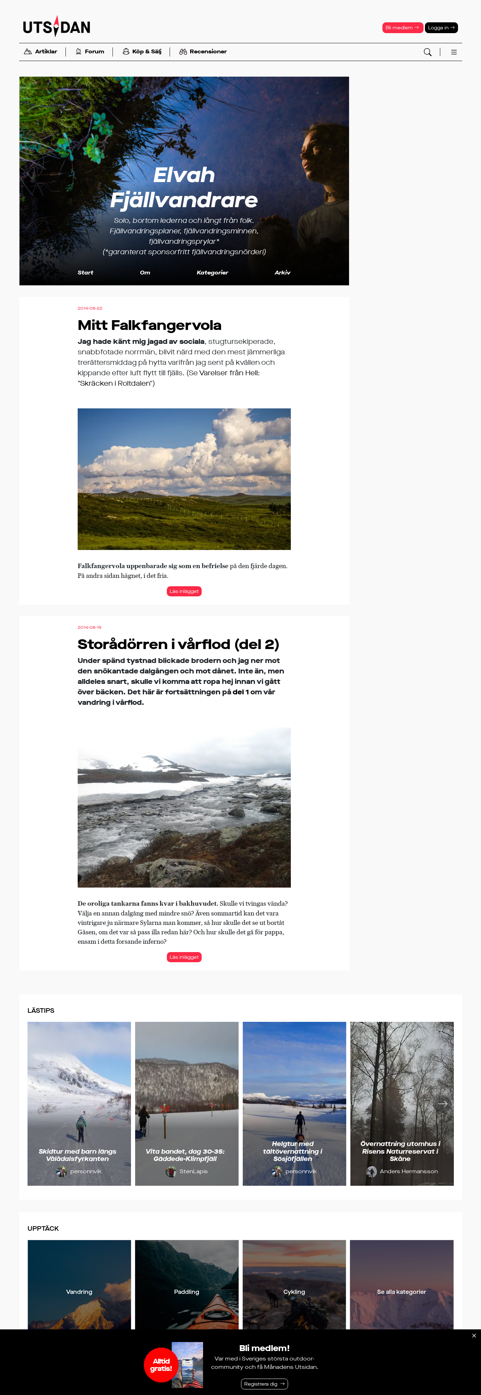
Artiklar (40, 52)
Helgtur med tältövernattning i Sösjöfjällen (292, 1151)
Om (145, 272)
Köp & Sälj (142, 52)
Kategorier (212, 272)
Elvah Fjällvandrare (184, 187)
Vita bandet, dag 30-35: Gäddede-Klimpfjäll (185, 1155)
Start (85, 272)
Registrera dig (260, 1384)
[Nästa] (443, 1104)
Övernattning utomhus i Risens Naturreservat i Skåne (400, 1151)
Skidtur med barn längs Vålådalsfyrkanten (77, 1155)
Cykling (294, 1292)
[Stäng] (474, 1335)
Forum (89, 52)
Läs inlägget (184, 591)
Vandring (79, 1292)
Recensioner (203, 52)
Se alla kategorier (401, 1292)
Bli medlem (402, 27)
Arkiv (282, 272)
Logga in (441, 27)
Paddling (186, 1292)
